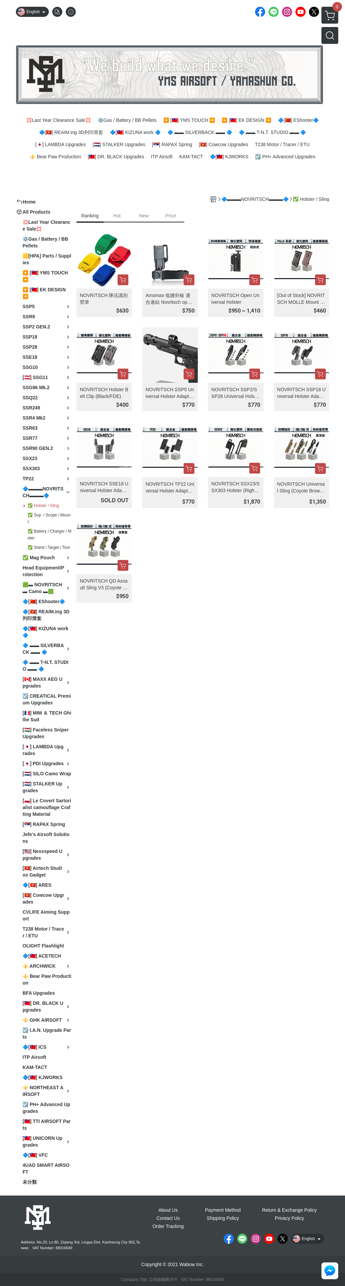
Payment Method (223, 1210)
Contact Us (168, 1218)
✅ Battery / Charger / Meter (49, 534)
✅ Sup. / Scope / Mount (49, 518)
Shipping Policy (223, 1218)
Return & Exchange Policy (289, 1210)
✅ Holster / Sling (43, 505)
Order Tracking (168, 1226)
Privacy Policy (289, 1218)
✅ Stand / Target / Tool (49, 547)
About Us (168, 1210)
